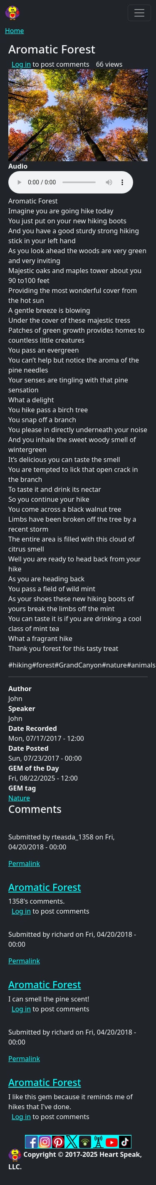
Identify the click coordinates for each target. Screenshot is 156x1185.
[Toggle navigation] (139, 13)
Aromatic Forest (44, 887)
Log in (21, 64)
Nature (19, 798)
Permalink (24, 863)
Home (14, 30)
